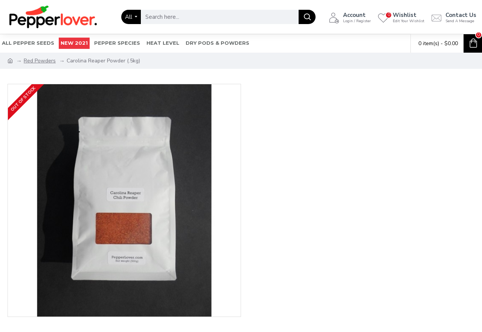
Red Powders (40, 60)
